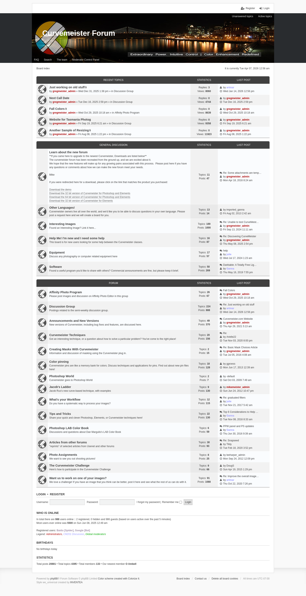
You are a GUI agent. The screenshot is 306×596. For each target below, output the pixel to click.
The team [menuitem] (62, 59)
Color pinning (59, 361)
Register (57, 494)
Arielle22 (231, 336)
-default (230, 376)
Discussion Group (124, 91)
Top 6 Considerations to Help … (240, 411)
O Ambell (130, 563)
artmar (230, 87)
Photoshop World (61, 376)
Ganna (230, 268)
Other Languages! (62, 207)
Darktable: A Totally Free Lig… (240, 264)
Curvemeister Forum (78, 33)
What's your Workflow (64, 399)
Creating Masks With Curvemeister (73, 349)
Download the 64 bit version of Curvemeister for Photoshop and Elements (89, 197)
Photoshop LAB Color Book (69, 428)
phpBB (54, 578)
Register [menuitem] (250, 8)
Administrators (54, 534)
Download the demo (60, 189)
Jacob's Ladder (60, 387)
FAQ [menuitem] (36, 59)
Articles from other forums (68, 442)
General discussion (114, 145)
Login (41, 494)
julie (228, 254)
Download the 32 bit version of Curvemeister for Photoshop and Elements (89, 193)
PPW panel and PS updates (238, 426)
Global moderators (96, 534)
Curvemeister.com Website (238, 318)
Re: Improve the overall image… (241, 476)
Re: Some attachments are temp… (242, 172)
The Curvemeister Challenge (69, 465)
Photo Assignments (63, 454)
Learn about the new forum (68, 152)
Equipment (57, 252)
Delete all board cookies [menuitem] (225, 578)
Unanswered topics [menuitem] (242, 16)
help (225, 250)
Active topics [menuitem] (265, 16)
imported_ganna (235, 209)
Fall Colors (57, 108)
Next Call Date (59, 98)
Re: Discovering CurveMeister (239, 236)
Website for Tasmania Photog (70, 119)
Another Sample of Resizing (69, 130)
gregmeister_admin (64, 91)
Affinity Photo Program (127, 112)
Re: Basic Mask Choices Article (240, 347)
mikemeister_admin (238, 387)
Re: (225, 333)
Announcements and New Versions (74, 320)
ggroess (230, 363)
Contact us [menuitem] (201, 578)
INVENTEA (76, 582)
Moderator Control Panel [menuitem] (85, 59)
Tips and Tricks (60, 413)
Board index (183, 578)
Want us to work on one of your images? (78, 478)
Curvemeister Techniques (67, 335)
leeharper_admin (235, 455)
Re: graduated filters (234, 397)
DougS (230, 465)
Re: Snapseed (231, 440)
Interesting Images (62, 224)
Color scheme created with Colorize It (118, 578)
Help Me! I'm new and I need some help (77, 238)
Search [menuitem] (48, 59)
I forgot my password (148, 502)
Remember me (172, 502)
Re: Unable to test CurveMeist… (241, 222)
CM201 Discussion (73, 534)
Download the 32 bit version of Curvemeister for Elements (81, 200)
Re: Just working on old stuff (238, 304)
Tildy (229, 444)
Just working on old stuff (67, 87)
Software (55, 266)
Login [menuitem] (267, 8)
